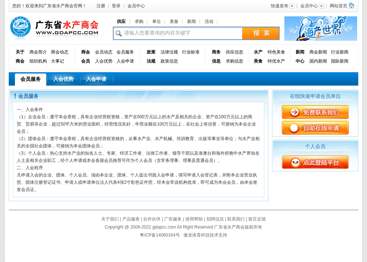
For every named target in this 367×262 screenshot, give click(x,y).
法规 (151, 61)
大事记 (57, 61)
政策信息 (169, 61)
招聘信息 (215, 219)
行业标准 (191, 52)
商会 (20, 61)
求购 (139, 21)
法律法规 (169, 52)
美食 (174, 21)
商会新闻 (318, 52)
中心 (300, 61)
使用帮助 (194, 219)
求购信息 (234, 61)
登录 (116, 5)
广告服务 (173, 219)
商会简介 (38, 52)
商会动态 (59, 52)
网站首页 (338, 5)
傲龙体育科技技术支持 (205, 235)
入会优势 (104, 61)
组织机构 (38, 61)
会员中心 (136, 5)
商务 (216, 52)
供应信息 (234, 52)
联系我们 (236, 219)
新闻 (191, 21)
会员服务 (125, 52)
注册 (100, 5)
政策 (151, 52)
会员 (85, 61)
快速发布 (283, 6)
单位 (156, 21)
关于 (20, 52)
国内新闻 (318, 61)
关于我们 (110, 219)
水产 (258, 52)
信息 (216, 61)
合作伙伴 (152, 219)
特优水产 (276, 61)
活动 (209, 21)
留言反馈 (257, 219)
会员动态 (104, 52)
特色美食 (276, 52)
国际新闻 (339, 61)
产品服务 (131, 219)
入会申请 (125, 61)
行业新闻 (339, 52)
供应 (121, 21)
